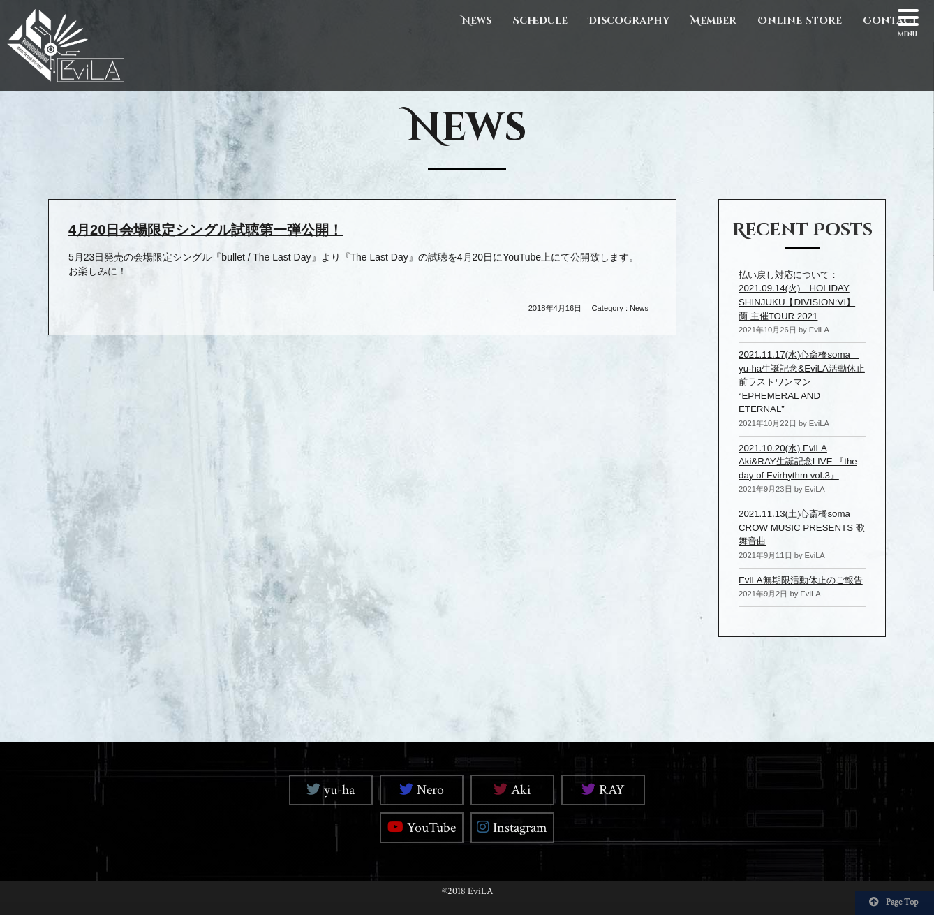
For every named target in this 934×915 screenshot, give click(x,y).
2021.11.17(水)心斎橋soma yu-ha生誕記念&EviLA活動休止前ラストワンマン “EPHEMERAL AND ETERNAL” (803, 381)
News (476, 20)
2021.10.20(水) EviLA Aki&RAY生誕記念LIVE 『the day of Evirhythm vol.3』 (801, 460)
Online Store (799, 20)
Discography (628, 20)
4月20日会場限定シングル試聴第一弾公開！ (213, 229)
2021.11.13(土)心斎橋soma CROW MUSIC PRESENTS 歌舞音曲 (799, 527)
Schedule (540, 20)
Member (713, 20)
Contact (890, 20)
